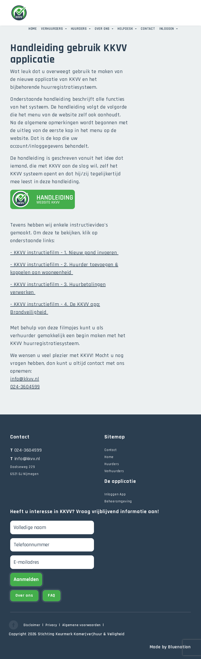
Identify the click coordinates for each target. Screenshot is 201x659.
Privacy (51, 625)
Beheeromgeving (118, 501)
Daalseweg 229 (22, 467)
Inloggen (167, 29)
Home (33, 29)
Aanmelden (26, 579)
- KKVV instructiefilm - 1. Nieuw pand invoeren (64, 252)
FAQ (51, 595)
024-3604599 (26, 450)
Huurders (79, 29)
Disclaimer (32, 625)
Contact (148, 29)
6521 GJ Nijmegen (24, 474)
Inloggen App (115, 494)
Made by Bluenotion (170, 647)
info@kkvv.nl (24, 379)
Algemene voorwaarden (81, 625)
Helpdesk (126, 29)
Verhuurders (52, 29)
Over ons (103, 29)
